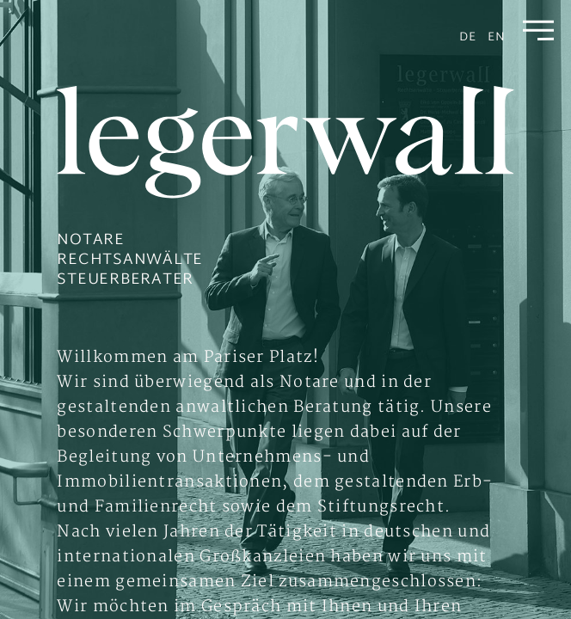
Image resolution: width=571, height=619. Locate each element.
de (467, 37)
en (497, 37)
